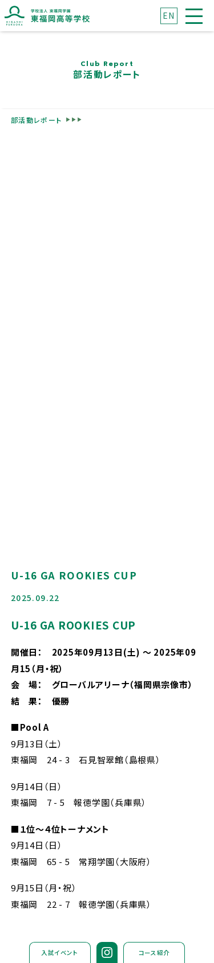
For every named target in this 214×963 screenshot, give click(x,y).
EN (169, 15)
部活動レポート (36, 120)
